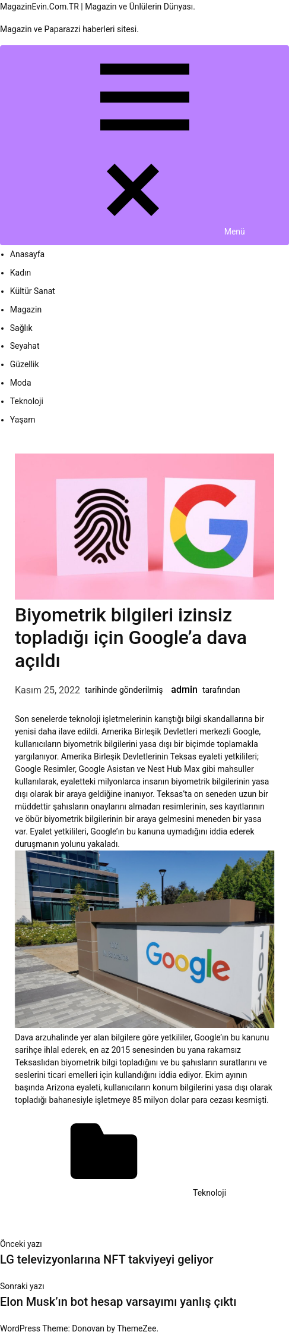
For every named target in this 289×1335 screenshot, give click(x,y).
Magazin (26, 309)
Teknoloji (26, 401)
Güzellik (24, 364)
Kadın (20, 272)
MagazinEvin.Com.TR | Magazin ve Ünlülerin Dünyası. (97, 6)
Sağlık (21, 328)
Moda (20, 382)
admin (184, 689)
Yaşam (23, 419)
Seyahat (25, 346)
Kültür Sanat (32, 291)
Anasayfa (27, 254)
